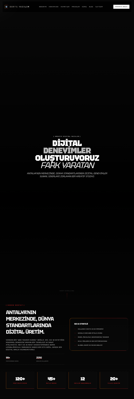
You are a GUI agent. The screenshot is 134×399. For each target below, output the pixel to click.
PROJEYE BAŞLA (121, 6)
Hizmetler (65, 7)
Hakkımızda (53, 7)
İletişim (99, 7)
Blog (91, 7)
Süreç (84, 7)
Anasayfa (43, 7)
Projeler (76, 7)
